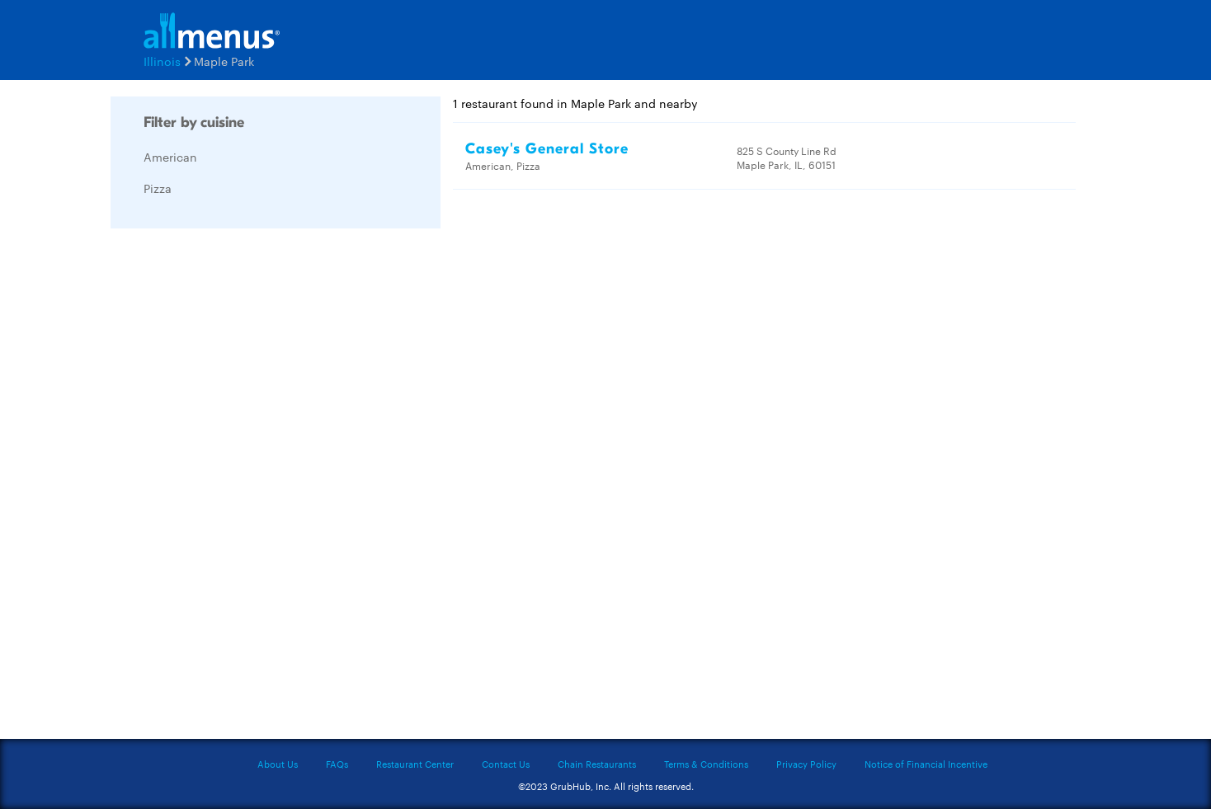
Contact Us (506, 763)
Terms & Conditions (706, 763)
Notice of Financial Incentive (926, 763)
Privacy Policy (806, 763)
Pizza (158, 188)
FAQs (337, 763)
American (170, 156)
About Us (277, 763)
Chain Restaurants (597, 763)
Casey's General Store (547, 149)
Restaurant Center (415, 763)
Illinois (162, 61)
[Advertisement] (234, 488)
